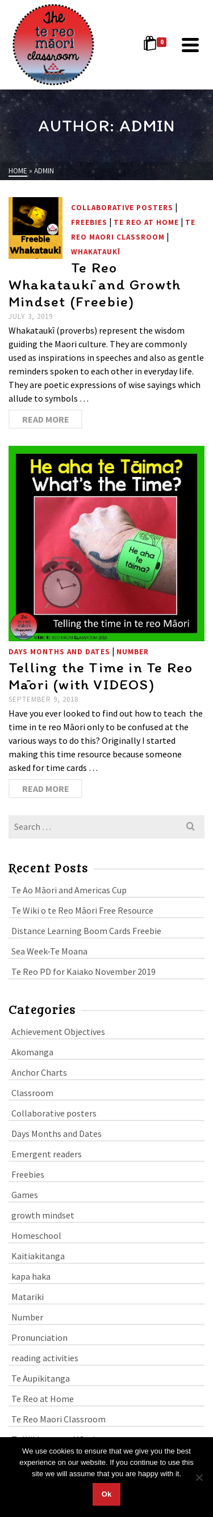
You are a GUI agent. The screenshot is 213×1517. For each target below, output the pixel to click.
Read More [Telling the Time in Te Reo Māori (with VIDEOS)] (45, 788)
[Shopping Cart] (156, 45)
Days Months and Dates (59, 652)
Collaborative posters (122, 207)
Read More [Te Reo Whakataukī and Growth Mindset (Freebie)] (45, 419)
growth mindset (42, 1215)
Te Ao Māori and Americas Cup (69, 890)
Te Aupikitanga (40, 1378)
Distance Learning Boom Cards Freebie (86, 930)
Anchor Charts (39, 1072)
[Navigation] (190, 45)
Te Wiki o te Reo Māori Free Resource (82, 910)
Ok (106, 1494)
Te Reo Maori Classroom (58, 1419)
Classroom (32, 1092)
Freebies (89, 222)
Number (132, 652)
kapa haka (31, 1276)
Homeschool (36, 1235)
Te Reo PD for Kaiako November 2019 (83, 971)
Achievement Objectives (58, 1031)
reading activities (44, 1357)
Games (24, 1194)
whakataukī (95, 252)
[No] (198, 1477)
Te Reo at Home (146, 222)
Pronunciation (39, 1337)
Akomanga (32, 1052)
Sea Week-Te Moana (49, 951)
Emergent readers (46, 1154)
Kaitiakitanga (38, 1256)
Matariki (27, 1296)
